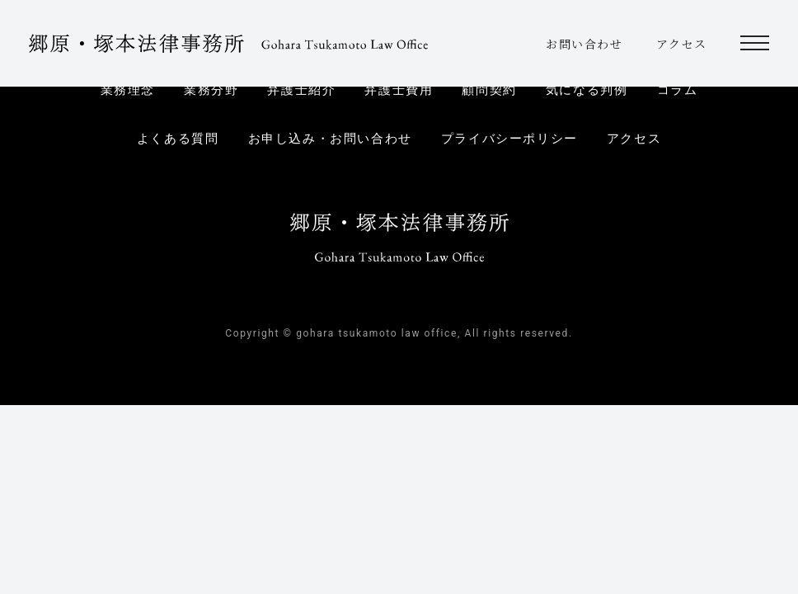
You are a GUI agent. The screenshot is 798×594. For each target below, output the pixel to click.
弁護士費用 (398, 89)
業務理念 (128, 89)
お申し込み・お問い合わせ (330, 138)
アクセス (681, 43)
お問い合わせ (584, 43)
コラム (677, 89)
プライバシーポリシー (509, 138)
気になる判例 (587, 89)
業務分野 (211, 89)
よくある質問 (178, 138)
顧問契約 (489, 89)
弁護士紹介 (301, 89)
